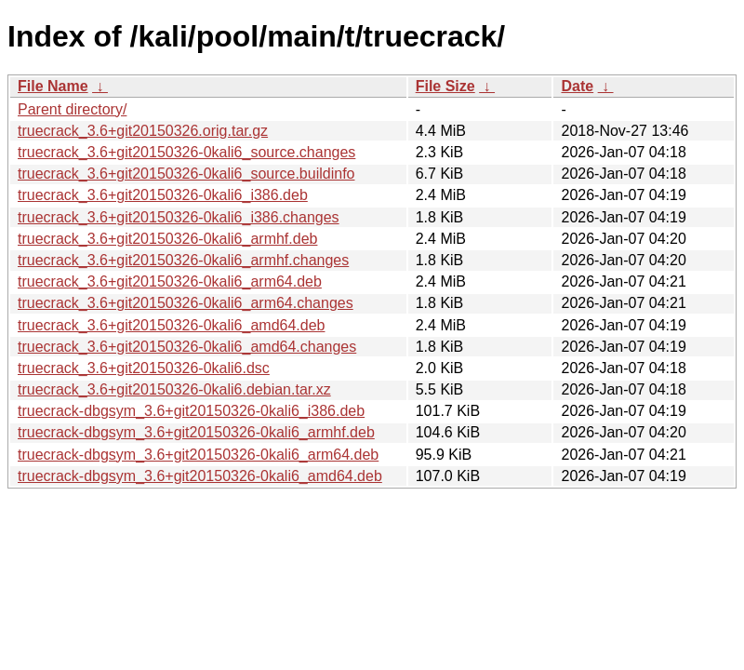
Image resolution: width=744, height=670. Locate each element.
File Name (53, 86)
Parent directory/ (72, 109)
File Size (445, 86)
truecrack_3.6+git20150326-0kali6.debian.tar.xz (174, 389)
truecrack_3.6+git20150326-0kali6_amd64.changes (187, 347)
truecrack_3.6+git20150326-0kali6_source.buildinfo (186, 173)
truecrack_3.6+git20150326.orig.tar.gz (143, 131)
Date (577, 86)
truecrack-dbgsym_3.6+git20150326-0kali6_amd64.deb (200, 476)
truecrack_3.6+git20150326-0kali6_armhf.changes (183, 260)
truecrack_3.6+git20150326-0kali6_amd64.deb (171, 325)
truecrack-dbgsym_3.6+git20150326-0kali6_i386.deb (191, 411)
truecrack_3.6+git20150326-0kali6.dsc (144, 368)
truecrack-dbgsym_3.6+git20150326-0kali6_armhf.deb (196, 432)
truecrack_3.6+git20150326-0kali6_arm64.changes (185, 303)
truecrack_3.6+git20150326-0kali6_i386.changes (178, 217)
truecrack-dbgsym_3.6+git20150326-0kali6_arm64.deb (198, 454)
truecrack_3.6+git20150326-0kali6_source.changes (186, 152)
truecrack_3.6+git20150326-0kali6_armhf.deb (167, 239)
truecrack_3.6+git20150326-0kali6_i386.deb (163, 195)
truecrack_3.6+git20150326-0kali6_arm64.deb (170, 281)
